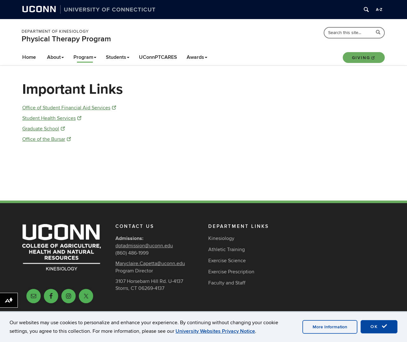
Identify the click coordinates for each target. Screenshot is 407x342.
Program (84, 57)
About (55, 57)
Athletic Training (226, 249)
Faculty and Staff (226, 283)
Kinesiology (221, 238)
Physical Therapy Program (66, 39)
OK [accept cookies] (379, 326)
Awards (197, 57)
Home (29, 57)
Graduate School (43, 129)
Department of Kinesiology (55, 31)
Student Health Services (51, 118)
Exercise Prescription (231, 272)
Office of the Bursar (46, 139)
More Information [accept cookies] (330, 327)
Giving (364, 57)
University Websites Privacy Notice (215, 331)
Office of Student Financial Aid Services (69, 108)
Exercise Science (227, 260)
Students (117, 57)
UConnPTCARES (158, 57)
